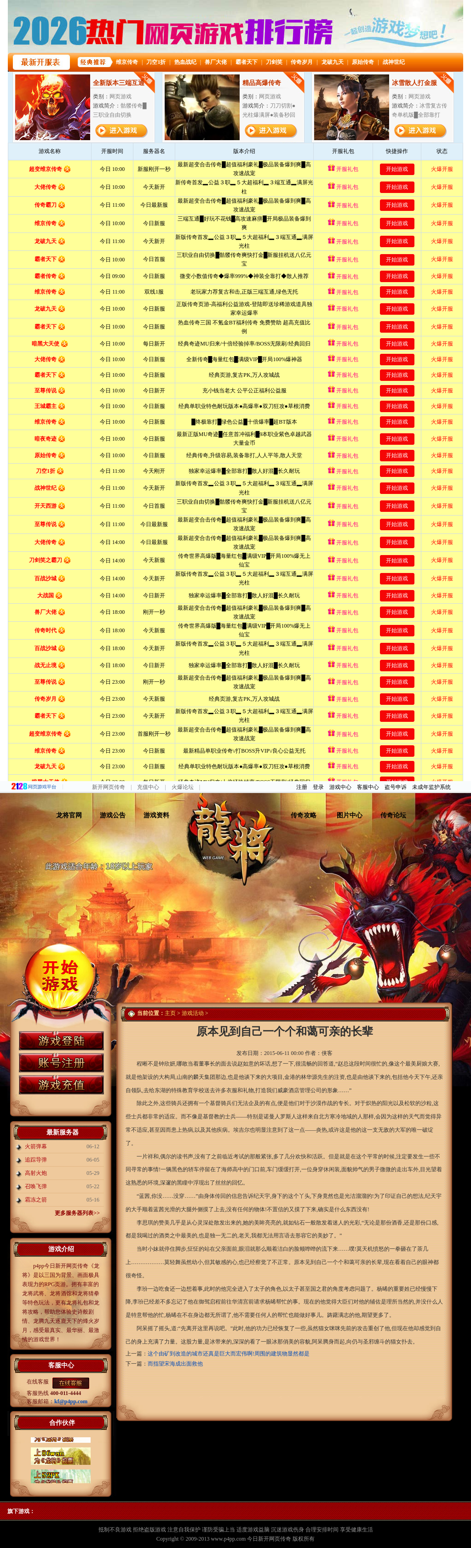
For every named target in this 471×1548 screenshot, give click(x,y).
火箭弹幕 (36, 1146)
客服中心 (368, 787)
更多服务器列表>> (77, 1213)
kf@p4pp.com (70, 1401)
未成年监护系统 (431, 787)
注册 (301, 787)
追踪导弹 (36, 1160)
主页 (170, 1013)
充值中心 (148, 787)
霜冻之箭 (36, 1199)
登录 (318, 787)
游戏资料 (156, 815)
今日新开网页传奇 (269, 1539)
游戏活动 (193, 1013)
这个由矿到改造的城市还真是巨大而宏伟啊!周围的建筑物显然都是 (229, 1353)
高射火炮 (36, 1173)
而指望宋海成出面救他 (175, 1364)
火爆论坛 (183, 787)
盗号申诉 (396, 787)
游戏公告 (113, 815)
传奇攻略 (303, 815)
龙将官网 (69, 815)
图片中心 (349, 815)
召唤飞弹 (36, 1186)
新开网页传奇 (108, 787)
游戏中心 (340, 787)
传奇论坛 (393, 815)
